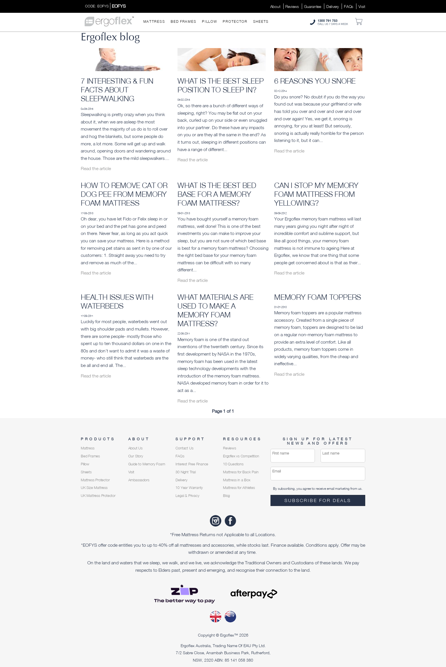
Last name (330, 453)
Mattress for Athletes (239, 488)
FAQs (348, 6)
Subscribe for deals (317, 500)
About (275, 6)
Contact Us (184, 448)
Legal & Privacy (187, 495)
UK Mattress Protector (98, 495)
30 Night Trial (185, 472)
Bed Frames (183, 21)
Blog (226, 495)
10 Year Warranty (189, 488)
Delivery (332, 6)
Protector (235, 21)
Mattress (154, 21)
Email (276, 471)
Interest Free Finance (191, 464)
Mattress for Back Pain (241, 472)
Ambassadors (138, 480)
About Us (135, 448)
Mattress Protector (95, 480)
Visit (361, 6)
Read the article (96, 168)
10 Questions (233, 464)
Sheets (261, 21)
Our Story (135, 456)
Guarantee (312, 6)
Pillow (209, 21)
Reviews (292, 6)
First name (280, 453)
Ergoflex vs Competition (241, 456)
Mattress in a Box (236, 480)
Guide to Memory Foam (146, 464)
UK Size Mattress (94, 488)
